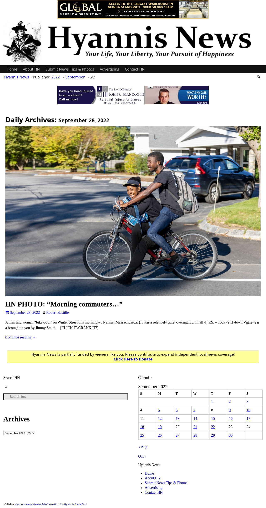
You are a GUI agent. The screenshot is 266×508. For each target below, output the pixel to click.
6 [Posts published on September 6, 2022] (176, 410)
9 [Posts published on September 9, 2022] (230, 410)
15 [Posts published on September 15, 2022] (213, 418)
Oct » (142, 456)
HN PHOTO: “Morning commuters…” (64, 304)
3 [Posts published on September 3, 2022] (248, 401)
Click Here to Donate (133, 359)
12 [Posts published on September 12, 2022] (160, 418)
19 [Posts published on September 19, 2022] (160, 427)
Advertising (109, 69)
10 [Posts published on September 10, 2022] (248, 410)
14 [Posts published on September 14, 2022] (195, 418)
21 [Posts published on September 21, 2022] (195, 427)
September (75, 76)
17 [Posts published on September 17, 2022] (248, 418)
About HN (31, 69)
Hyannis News (16, 76)
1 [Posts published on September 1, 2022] (212, 401)
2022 (55, 76)
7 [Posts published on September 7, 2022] (194, 410)
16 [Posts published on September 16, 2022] (231, 418)
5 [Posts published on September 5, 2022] (159, 410)
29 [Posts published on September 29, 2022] (213, 435)
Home (12, 69)
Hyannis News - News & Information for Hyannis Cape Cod (51, 504)
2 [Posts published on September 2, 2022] (230, 401)
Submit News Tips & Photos (70, 69)
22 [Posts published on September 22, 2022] (213, 427)
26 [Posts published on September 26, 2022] (160, 435)
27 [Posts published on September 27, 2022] (177, 435)
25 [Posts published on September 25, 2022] (142, 435)
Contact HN (135, 69)
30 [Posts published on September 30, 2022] (231, 435)
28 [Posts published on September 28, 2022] (195, 435)
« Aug (142, 447)
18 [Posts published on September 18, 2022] (142, 427)
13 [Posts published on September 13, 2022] (177, 418)
